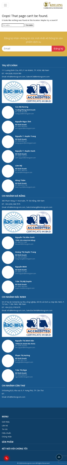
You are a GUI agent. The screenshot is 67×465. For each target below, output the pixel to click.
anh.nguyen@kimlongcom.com (25, 128)
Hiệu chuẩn (6, 433)
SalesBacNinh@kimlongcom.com (39, 310)
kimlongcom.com (29, 463)
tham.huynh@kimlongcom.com (25, 187)
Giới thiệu (6, 422)
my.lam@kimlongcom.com (23, 172)
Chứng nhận (7, 436)
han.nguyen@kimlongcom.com (25, 347)
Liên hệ (5, 425)
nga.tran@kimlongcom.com (24, 377)
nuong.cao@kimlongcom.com (24, 114)
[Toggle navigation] (5, 5)
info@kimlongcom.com (16, 76)
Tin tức (5, 429)
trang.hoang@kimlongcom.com (25, 259)
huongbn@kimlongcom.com (24, 362)
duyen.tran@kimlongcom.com (25, 288)
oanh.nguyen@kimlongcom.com (25, 158)
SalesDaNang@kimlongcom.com (39, 207)
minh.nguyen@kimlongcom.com (25, 273)
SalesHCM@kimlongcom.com (38, 76)
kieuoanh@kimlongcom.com (24, 244)
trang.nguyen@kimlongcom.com (25, 143)
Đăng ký (58, 48)
